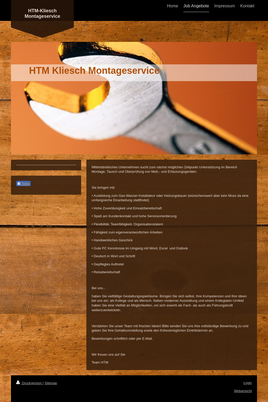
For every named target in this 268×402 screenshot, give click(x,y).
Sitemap (50, 383)
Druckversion (29, 383)
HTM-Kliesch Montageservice (42, 13)
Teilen (23, 184)
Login (247, 383)
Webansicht (243, 391)
